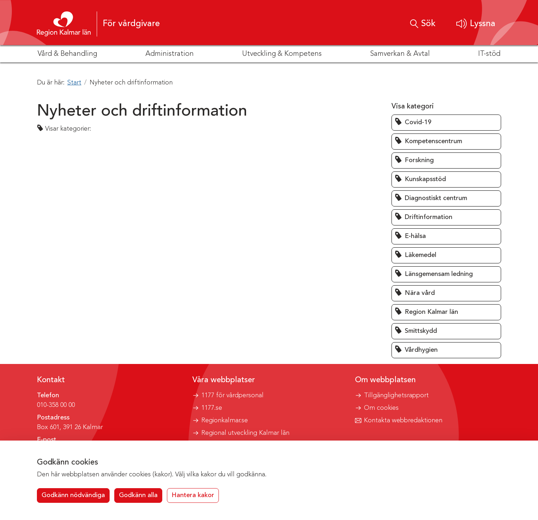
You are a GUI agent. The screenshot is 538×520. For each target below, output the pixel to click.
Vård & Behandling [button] (67, 54)
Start (74, 82)
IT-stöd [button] (489, 54)
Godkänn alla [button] (138, 495)
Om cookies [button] (381, 408)
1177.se (211, 408)
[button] (476, 24)
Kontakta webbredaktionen (403, 420)
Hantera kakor (193, 495)
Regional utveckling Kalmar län (245, 433)
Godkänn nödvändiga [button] (73, 495)
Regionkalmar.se (224, 420)
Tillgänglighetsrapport (396, 395)
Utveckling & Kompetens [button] (282, 54)
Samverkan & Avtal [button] (400, 54)
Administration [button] (169, 54)
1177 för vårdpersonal (232, 395)
